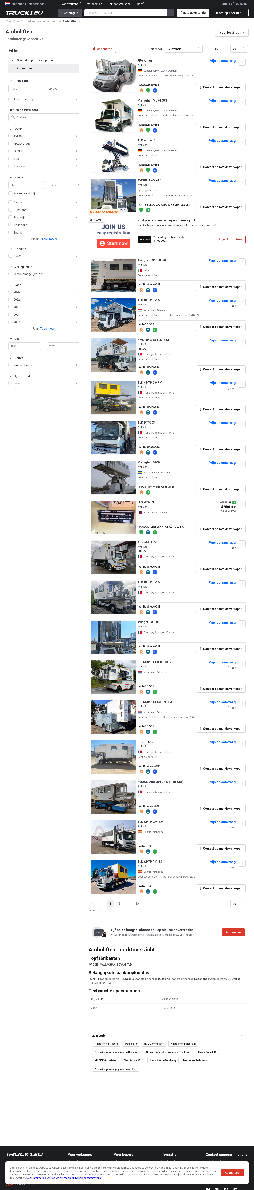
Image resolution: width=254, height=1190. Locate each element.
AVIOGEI (94, 964)
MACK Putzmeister (105, 1060)
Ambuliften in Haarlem (183, 1043)
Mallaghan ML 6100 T (152, 100)
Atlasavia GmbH (149, 84)
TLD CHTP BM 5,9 (150, 300)
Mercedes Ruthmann (195, 1060)
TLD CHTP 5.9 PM (150, 382)
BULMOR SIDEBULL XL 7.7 (156, 662)
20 (234, 49)
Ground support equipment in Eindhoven (168, 1052)
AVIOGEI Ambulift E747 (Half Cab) (161, 782)
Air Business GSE (149, 284)
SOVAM (121, 964)
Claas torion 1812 (133, 1060)
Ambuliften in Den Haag (163, 1060)
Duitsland (164, 978)
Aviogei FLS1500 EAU (152, 260)
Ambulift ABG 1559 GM (153, 340)
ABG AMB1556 (147, 542)
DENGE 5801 (146, 742)
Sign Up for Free (230, 239)
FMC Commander (154, 1043)
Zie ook (98, 1035)
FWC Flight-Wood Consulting (157, 486)
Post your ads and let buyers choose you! (166, 220)
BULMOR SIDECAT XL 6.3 (155, 702)
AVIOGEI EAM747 (149, 180)
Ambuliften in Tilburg (106, 1043)
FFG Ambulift (146, 60)
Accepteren (233, 1173)
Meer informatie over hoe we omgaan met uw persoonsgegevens (63, 1177)
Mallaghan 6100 (149, 462)
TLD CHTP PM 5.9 (150, 582)
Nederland (200, 978)
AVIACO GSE (146, 324)
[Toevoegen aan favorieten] (242, 62)
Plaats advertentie (193, 13)
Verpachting (94, 3)
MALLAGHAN (107, 964)
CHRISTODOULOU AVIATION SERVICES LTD (164, 204)
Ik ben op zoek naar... (230, 13)
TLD (129, 964)
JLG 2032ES (146, 502)
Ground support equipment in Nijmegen (117, 1052)
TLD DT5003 (146, 422)
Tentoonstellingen (119, 3)
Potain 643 (131, 1043)
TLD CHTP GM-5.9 (150, 822)
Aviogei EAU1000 (149, 622)
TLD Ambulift (147, 140)
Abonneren (233, 932)
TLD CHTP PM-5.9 (150, 861)
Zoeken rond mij (24, 193)
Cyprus (236, 978)
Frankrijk (94, 978)
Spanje (129, 978)
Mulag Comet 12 (207, 1052)
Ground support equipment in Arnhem (116, 1069)
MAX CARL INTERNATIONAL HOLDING (161, 526)
